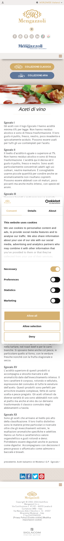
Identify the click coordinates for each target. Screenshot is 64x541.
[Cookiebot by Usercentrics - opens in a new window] (45, 202)
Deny (32, 336)
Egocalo (55, 461)
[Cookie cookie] (34, 517)
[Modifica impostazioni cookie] (37, 518)
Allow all (32, 315)
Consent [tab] (11, 210)
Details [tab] (32, 210)
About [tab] (52, 210)
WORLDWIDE (49, 2)
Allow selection (32, 326)
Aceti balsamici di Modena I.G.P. (33, 461)
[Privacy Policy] (20, 517)
